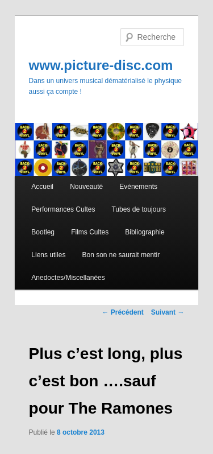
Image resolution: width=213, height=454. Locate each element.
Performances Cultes (63, 209)
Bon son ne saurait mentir (121, 255)
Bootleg (43, 232)
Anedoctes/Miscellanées (68, 278)
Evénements (138, 187)
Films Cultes (89, 232)
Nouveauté (86, 187)
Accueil (42, 187)
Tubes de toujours (138, 209)
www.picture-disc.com (101, 65)
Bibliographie (144, 232)
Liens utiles (48, 255)
